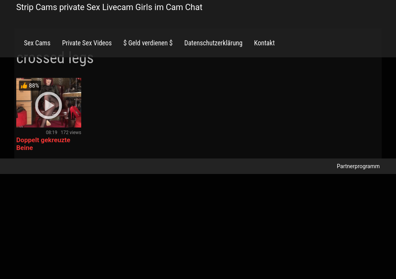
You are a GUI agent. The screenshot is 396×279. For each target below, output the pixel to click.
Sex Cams (37, 43)
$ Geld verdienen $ (147, 43)
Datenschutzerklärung (213, 43)
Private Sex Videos (87, 43)
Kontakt (264, 43)
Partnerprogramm (358, 166)
